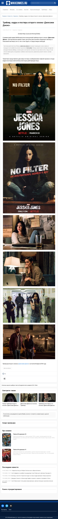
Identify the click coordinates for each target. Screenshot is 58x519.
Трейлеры (44, 9)
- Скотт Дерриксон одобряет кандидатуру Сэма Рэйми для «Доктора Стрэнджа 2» (26, 473)
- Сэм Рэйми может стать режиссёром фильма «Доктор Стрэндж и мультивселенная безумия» (27, 481)
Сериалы (5, 9)
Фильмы (12, 9)
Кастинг (26, 9)
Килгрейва (29, 48)
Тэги (10, 509)
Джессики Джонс (24, 363)
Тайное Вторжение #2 (19, 434)
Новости (15, 30)
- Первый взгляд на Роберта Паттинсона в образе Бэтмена (21, 470)
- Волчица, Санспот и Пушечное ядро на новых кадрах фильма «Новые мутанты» (26, 475)
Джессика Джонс (25, 46)
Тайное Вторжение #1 (19, 449)
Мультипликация (35, 9)
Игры (50, 9)
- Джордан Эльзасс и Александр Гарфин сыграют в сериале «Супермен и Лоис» (26, 478)
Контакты (4, 509)
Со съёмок (19, 9)
